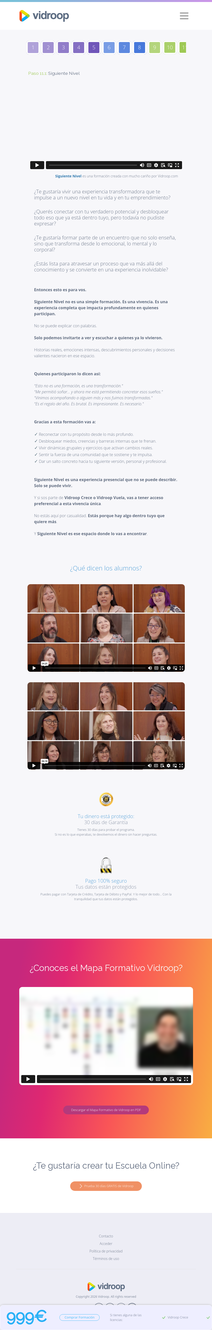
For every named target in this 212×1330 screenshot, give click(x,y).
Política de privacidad (106, 1251)
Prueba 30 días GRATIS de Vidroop (106, 1186)
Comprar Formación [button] (80, 1317)
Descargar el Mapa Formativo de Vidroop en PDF (106, 1110)
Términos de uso (106, 1258)
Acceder (106, 1243)
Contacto (106, 1236)
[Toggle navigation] (184, 16)
